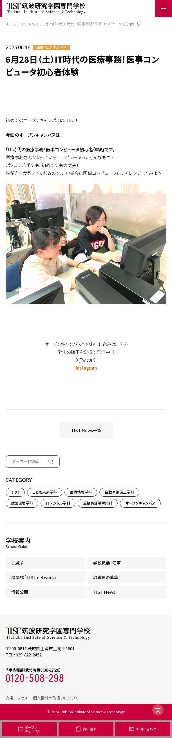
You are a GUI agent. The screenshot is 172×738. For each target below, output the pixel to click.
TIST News (29, 23)
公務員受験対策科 (97, 503)
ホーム (11, 23)
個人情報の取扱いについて (56, 698)
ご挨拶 (17, 563)
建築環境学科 (22, 503)
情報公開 (19, 592)
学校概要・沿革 (107, 563)
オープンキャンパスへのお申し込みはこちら (86, 344)
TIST (15, 492)
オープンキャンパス (140, 503)
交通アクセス (17, 698)
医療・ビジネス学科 (51, 47)
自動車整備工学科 (119, 492)
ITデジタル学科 (58, 503)
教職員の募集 (105, 577)
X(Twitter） (86, 359)
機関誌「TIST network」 (33, 577)
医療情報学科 (81, 492)
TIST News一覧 (86, 430)
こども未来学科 (44, 492)
